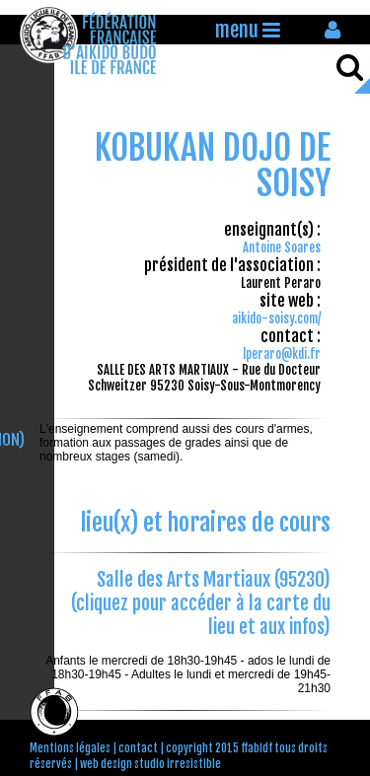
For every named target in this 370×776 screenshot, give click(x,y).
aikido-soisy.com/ (276, 318)
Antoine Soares (282, 247)
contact (138, 748)
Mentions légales (70, 748)
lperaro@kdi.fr (282, 354)
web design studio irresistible (150, 764)
